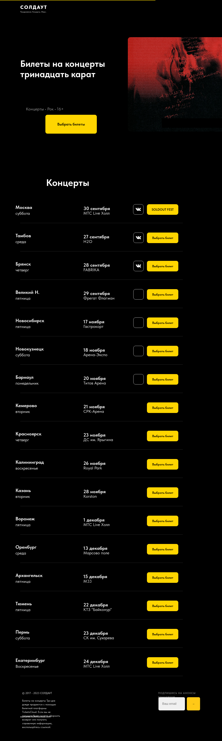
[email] (171, 703)
